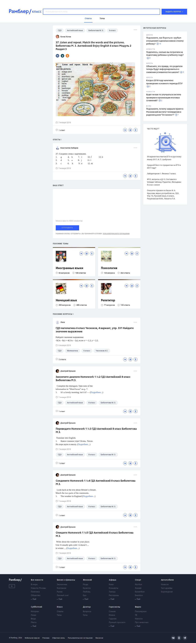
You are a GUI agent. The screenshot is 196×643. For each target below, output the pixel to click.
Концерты (113, 588)
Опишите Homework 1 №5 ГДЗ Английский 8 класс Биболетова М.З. (94, 535)
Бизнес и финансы (66, 580)
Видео (138, 607)
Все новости (37, 580)
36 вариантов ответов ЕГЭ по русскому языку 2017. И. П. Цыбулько (164, 158)
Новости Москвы (38, 588)
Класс (60, 607)
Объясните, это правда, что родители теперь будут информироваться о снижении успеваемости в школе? (164, 69)
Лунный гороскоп (117, 622)
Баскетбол (140, 592)
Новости (165, 585)
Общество (35, 595)
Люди (33, 615)
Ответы (60, 612)
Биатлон (139, 595)
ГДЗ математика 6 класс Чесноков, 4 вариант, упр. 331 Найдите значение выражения (95, 330)
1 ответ (60, 130)
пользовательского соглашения (116, 234)
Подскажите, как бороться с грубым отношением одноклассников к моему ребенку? (165, 41)
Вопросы (87, 612)
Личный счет (62, 595)
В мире (34, 585)
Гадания (112, 619)
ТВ (136, 615)
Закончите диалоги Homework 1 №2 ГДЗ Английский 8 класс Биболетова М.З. (93, 379)
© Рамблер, (13, 638)
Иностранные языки (69, 268)
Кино (111, 585)
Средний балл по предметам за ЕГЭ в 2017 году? (164, 166)
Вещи (33, 619)
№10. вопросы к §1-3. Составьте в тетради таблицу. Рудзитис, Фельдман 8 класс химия (164, 182)
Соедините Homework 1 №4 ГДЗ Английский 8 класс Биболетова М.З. (95, 483)
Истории (35, 612)
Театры (112, 592)
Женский (87, 580)
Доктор (87, 607)
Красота (86, 588)
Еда (84, 595)
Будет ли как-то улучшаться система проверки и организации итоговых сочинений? (163, 98)
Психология (109, 268)
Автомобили (167, 580)
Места (33, 622)
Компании (61, 588)
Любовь (86, 592)
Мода (85, 585)
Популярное (140, 612)
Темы (59, 615)
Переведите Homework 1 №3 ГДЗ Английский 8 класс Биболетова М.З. (96, 431)
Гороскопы (114, 607)
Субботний (36, 607)
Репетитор (108, 300)
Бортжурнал (167, 592)
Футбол (138, 585)
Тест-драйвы (166, 588)
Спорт (138, 580)
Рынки (60, 592)
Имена (112, 615)
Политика (35, 592)
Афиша (112, 580)
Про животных (142, 622)
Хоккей (138, 588)
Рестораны (114, 595)
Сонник (112, 612)
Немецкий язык (66, 300)
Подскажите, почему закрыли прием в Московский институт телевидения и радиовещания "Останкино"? (164, 112)
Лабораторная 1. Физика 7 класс (161, 173)
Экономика (62, 585)
